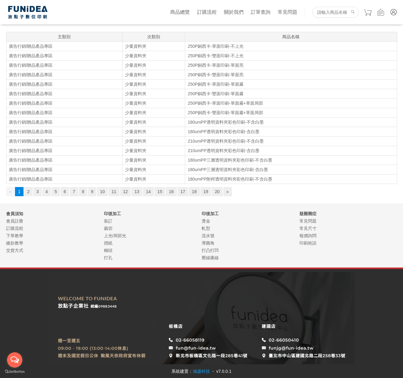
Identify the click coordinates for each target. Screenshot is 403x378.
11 (114, 191)
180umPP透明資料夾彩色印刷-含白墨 (223, 131)
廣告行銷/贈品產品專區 (31, 46)
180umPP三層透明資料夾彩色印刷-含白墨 (228, 169)
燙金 (206, 221)
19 (205, 191)
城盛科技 (201, 371)
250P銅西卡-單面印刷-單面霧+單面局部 (225, 103)
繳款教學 (14, 243)
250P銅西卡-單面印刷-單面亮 (215, 65)
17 (183, 191)
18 (194, 191)
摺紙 (108, 243)
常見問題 (287, 12)
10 (102, 191)
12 (125, 191)
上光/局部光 (115, 235)
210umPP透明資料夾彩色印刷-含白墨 (223, 150)
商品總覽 (180, 12)
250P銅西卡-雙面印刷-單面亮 (215, 74)
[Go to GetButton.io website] (14, 372)
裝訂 (108, 221)
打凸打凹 (210, 250)
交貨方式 (14, 250)
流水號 (208, 235)
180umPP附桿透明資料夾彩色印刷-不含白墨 (230, 179)
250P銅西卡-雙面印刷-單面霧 (215, 93)
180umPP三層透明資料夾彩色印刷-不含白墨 (230, 160)
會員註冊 (14, 221)
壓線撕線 (210, 257)
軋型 (206, 228)
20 (217, 191)
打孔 (108, 257)
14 (148, 191)
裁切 (108, 228)
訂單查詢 (260, 12)
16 (171, 191)
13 (136, 191)
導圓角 (208, 243)
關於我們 (234, 12)
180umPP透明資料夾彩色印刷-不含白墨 (225, 122)
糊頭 (108, 250)
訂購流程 (207, 12)
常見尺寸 (308, 228)
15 (159, 191)
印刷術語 (308, 243)
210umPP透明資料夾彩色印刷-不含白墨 (225, 141)
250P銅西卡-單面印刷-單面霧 (215, 84)
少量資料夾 (135, 46)
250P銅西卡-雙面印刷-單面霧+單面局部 (225, 112)
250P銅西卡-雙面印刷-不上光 (215, 55)
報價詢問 (308, 235)
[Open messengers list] (14, 360)
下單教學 (14, 235)
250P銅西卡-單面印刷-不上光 (215, 46)
